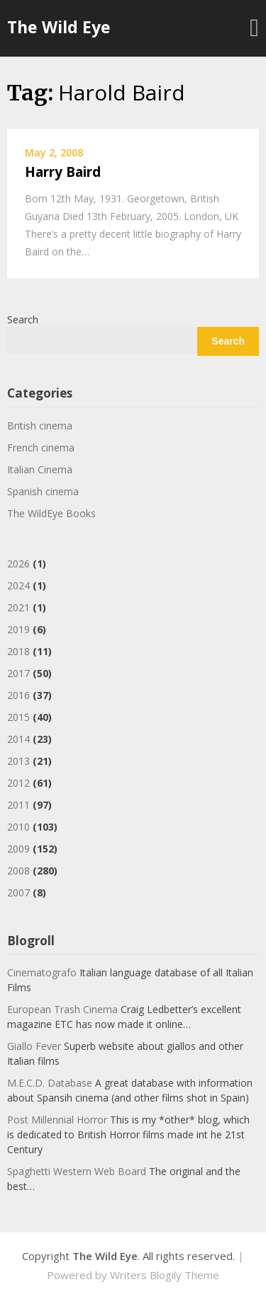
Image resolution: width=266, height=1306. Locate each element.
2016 (18, 695)
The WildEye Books (51, 513)
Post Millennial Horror (57, 1119)
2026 (18, 563)
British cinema (39, 425)
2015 (18, 717)
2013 (18, 761)
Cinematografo (42, 972)
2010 (18, 826)
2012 (18, 783)
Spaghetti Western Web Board (76, 1171)
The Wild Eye (59, 27)
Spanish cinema (43, 491)
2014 (18, 739)
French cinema (40, 447)
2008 (18, 870)
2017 (18, 673)
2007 (18, 892)
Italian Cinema (39, 469)
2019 (18, 629)
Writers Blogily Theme (164, 1275)
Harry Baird (63, 172)
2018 (18, 651)
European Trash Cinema (62, 1009)
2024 (18, 585)
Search (22, 319)
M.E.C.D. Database (49, 1083)
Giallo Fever (34, 1046)
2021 (18, 607)
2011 (18, 804)
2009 (18, 848)
